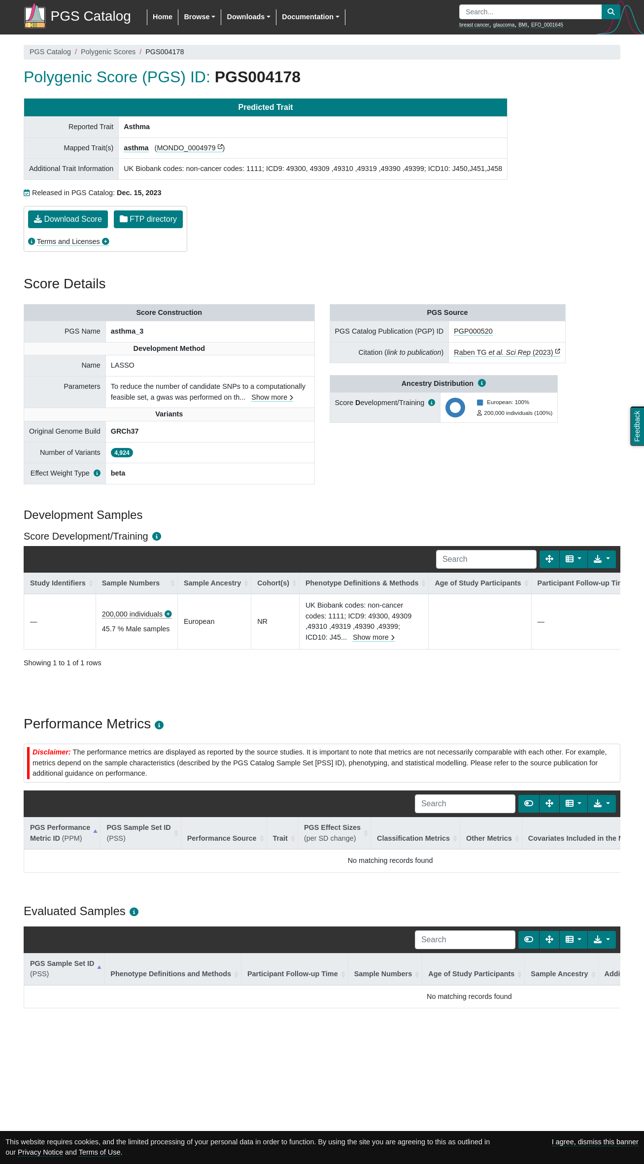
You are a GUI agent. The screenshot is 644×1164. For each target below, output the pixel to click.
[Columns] (573, 559)
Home (162, 17)
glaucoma (503, 25)
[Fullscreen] (549, 559)
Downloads (246, 17)
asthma (136, 148)
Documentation (308, 17)
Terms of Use (100, 1152)
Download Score (68, 219)
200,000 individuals (132, 614)
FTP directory (148, 219)
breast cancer (474, 25)
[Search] (486, 559)
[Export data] (601, 559)
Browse (196, 17)
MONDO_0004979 (186, 148)
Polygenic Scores (108, 52)
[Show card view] (529, 803)
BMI (522, 25)
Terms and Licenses (68, 241)
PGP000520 (473, 331)
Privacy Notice (40, 1152)
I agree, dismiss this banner (595, 1142)
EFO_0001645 (547, 25)
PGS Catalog (50, 52)
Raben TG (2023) (503, 352)
